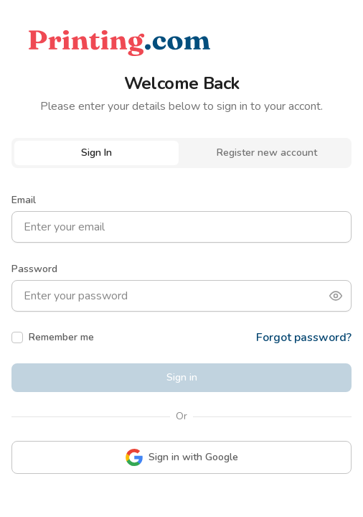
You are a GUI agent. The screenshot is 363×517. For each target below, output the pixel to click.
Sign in (181, 377)
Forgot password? (304, 337)
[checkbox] (17, 337)
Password (34, 269)
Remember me (61, 337)
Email (23, 200)
